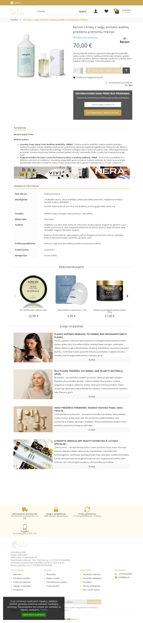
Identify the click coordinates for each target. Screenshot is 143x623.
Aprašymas (20, 127)
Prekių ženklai (52, 585)
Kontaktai (87, 582)
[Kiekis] (77, 71)
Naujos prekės (53, 578)
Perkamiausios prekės (56, 582)
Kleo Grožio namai (91, 589)
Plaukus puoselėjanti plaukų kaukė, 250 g (109, 311)
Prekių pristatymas (22, 582)
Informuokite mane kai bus (103, 112)
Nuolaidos (51, 574)
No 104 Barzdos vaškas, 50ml (33, 310)
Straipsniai (18, 589)
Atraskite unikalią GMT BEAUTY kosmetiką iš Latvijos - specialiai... (86, 442)
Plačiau (43, 609)
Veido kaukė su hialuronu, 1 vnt (71, 310)
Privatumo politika (21, 578)
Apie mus (17, 574)
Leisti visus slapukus (34, 614)
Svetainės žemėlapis (92, 578)
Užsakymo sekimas (92, 574)
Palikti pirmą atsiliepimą (85, 37)
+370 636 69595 (123, 573)
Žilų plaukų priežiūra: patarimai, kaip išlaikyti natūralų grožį (88, 372)
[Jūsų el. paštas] (72, 602)
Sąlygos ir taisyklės (22, 585)
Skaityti (91, 359)
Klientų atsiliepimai (91, 585)
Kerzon (78, 27)
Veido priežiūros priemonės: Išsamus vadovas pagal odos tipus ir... (88, 409)
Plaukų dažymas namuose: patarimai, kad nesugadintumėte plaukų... (90, 336)
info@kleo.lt (122, 577)
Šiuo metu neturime (103, 70)
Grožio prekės (50, 255)
